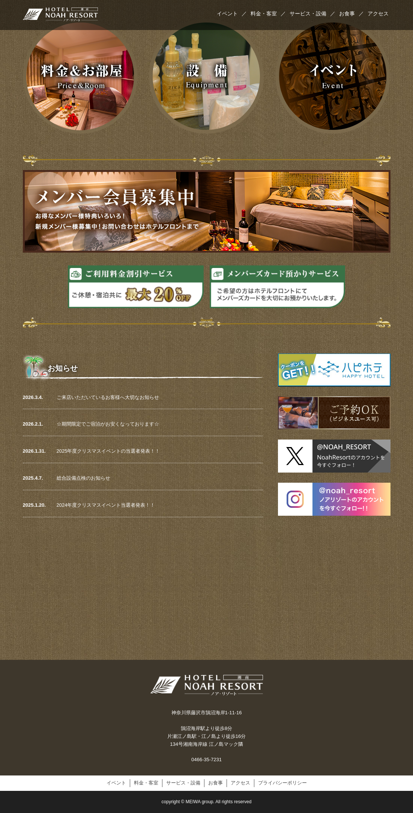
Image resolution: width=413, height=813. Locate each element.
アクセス (378, 14)
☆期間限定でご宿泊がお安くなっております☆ (108, 424)
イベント (232, 14)
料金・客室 (268, 14)
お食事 (351, 14)
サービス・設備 (312, 14)
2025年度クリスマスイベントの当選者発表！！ (108, 451)
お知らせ (63, 368)
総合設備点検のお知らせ (83, 478)
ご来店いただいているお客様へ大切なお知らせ (108, 397)
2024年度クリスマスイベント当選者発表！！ (106, 505)
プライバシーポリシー (282, 783)
